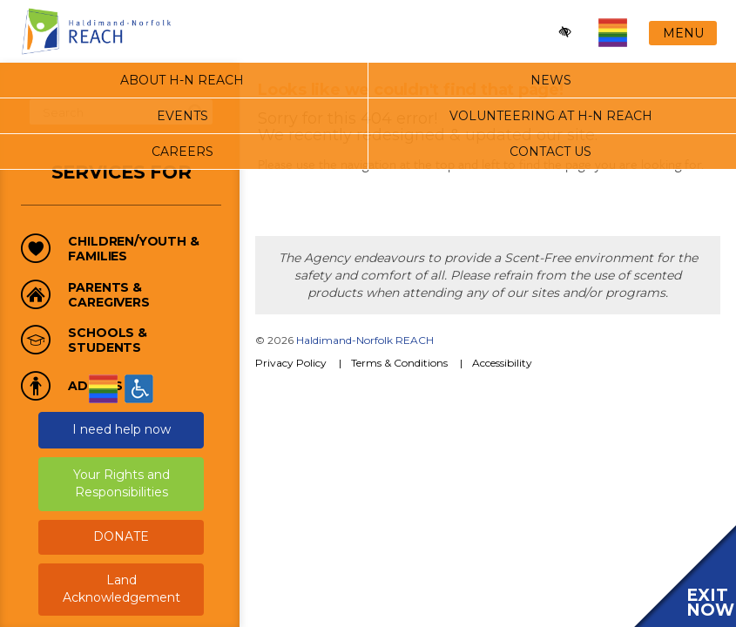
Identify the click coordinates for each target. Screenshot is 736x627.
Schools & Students (107, 340)
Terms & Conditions (399, 362)
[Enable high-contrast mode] (565, 32)
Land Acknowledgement (121, 588)
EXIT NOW (710, 602)
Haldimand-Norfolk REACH (365, 340)
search (196, 112)
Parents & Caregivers (108, 295)
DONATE (121, 536)
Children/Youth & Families (133, 249)
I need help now (121, 429)
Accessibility (502, 362)
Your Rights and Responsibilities (121, 483)
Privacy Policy (291, 362)
